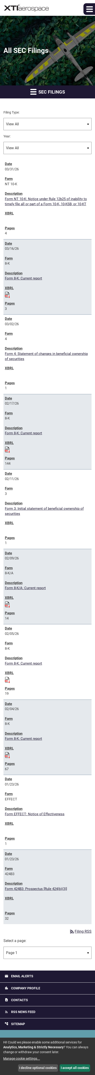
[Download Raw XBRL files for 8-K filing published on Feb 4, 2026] (7, 754)
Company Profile (22, 988)
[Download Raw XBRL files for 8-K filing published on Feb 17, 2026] (7, 449)
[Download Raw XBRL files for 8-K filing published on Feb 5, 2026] (7, 679)
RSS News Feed (20, 1012)
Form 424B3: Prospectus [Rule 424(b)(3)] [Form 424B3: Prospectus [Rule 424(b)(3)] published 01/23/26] (36, 889)
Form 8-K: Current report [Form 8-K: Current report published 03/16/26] (23, 278)
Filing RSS (80, 931)
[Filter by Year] (47, 148)
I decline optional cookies (38, 1068)
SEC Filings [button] (47, 91)
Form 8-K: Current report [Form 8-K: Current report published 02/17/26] (23, 433)
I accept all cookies (75, 1068)
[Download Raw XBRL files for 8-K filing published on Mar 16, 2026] (7, 294)
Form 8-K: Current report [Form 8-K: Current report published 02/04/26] (23, 739)
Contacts (16, 1000)
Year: (7, 136)
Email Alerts (19, 976)
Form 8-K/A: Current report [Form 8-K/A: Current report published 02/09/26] (25, 588)
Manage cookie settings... (21, 1058)
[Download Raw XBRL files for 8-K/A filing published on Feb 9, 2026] (7, 604)
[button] (89, 9)
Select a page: (14, 941)
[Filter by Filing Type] (47, 124)
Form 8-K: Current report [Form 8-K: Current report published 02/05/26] (23, 663)
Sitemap (15, 1024)
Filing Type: (11, 112)
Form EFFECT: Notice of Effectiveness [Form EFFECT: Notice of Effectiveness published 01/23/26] (34, 814)
